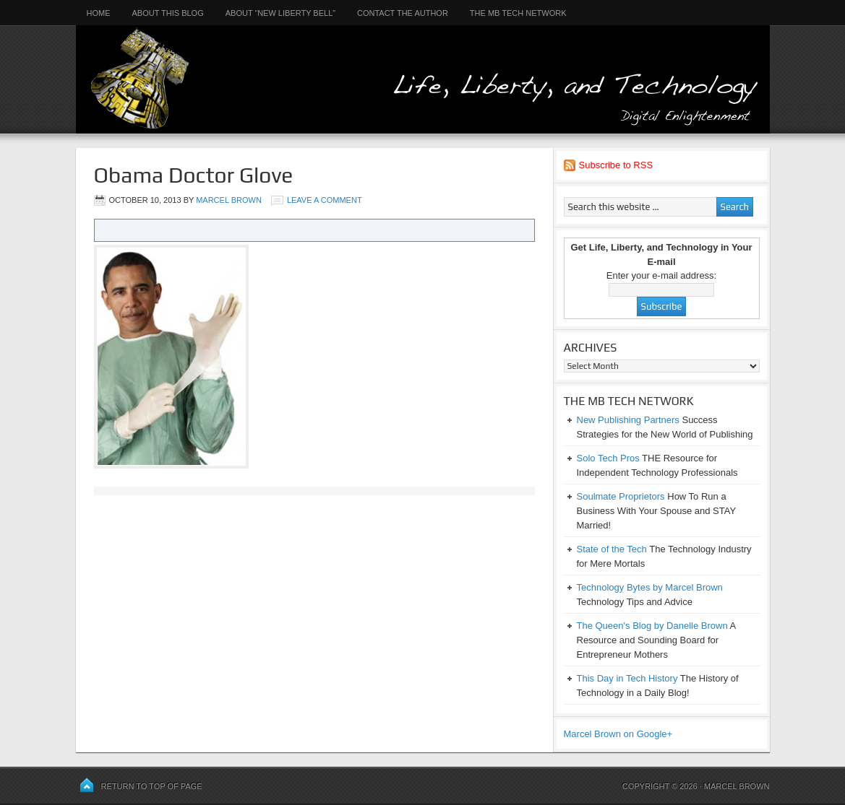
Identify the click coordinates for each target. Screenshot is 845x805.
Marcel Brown (229, 200)
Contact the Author (402, 13)
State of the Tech (612, 549)
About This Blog (168, 13)
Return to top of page (151, 786)
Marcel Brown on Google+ (618, 733)
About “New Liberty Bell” (280, 13)
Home (99, 13)
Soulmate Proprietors (621, 496)
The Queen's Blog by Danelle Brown (652, 625)
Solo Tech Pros (608, 458)
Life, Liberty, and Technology (423, 66)
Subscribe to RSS (616, 165)
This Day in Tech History (627, 678)
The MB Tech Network (518, 13)
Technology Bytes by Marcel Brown (650, 587)
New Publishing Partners (628, 419)
